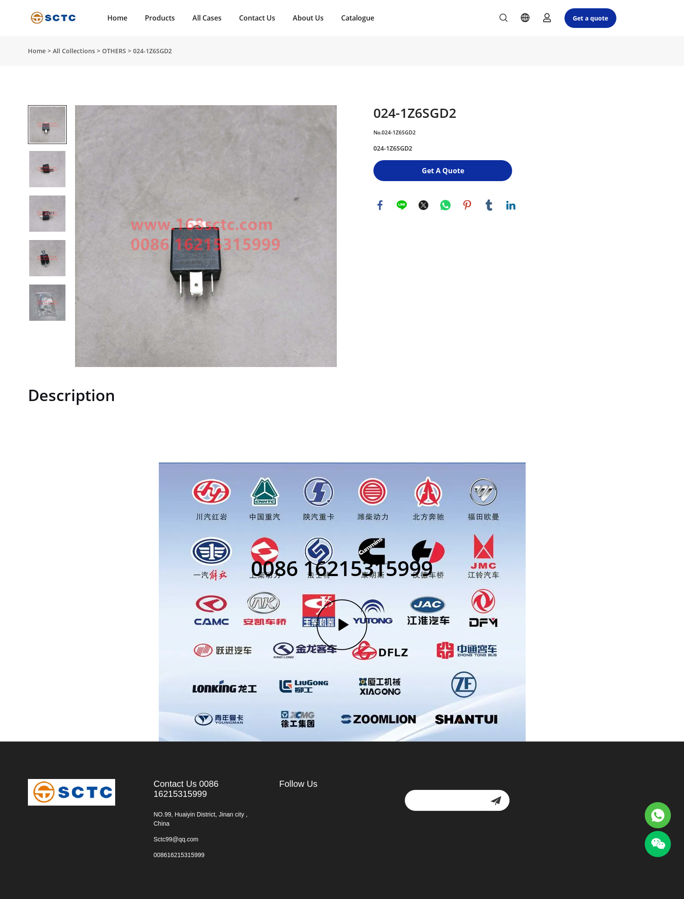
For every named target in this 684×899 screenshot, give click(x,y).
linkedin (510, 205)
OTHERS (114, 51)
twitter (423, 205)
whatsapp (445, 205)
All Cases (207, 18)
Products (160, 18)
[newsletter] (496, 800)
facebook (379, 205)
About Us (308, 18)
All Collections (74, 51)
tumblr (489, 205)
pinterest (467, 205)
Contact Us (257, 18)
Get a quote (590, 18)
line (401, 205)
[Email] (443, 800)
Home (117, 18)
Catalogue (357, 18)
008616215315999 (179, 854)
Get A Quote (443, 170)
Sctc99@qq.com (176, 839)
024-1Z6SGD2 (152, 51)
